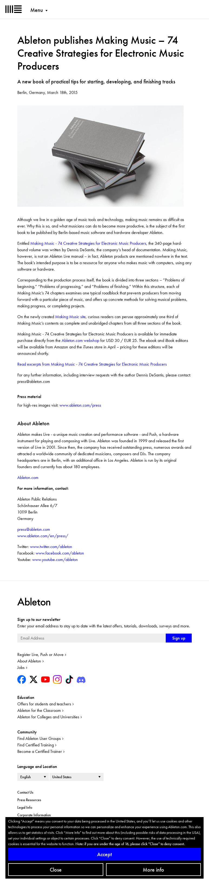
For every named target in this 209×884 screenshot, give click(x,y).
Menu (36, 9)
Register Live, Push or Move (40, 654)
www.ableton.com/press (80, 405)
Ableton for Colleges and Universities (48, 717)
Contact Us (25, 792)
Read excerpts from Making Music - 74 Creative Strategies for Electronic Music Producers (92, 364)
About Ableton (29, 661)
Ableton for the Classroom (39, 710)
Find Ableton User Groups (39, 738)
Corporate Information (34, 814)
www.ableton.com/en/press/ (42, 536)
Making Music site (70, 316)
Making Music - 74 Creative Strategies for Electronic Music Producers (88, 243)
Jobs (21, 667)
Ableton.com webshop (80, 340)
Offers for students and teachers (44, 704)
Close (56, 869)
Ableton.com (27, 477)
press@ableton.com (33, 529)
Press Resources (29, 799)
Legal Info (24, 807)
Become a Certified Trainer (39, 751)
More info (153, 869)
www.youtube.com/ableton (54, 559)
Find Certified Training (35, 745)
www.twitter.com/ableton (50, 546)
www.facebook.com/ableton (59, 553)
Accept (104, 854)
